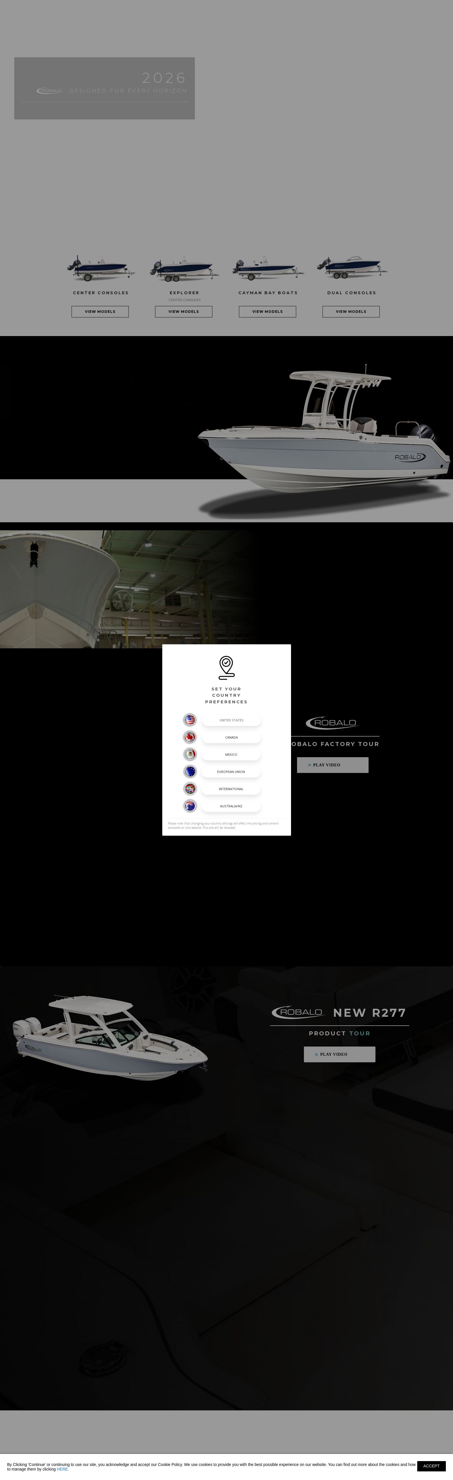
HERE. (63, 1469)
